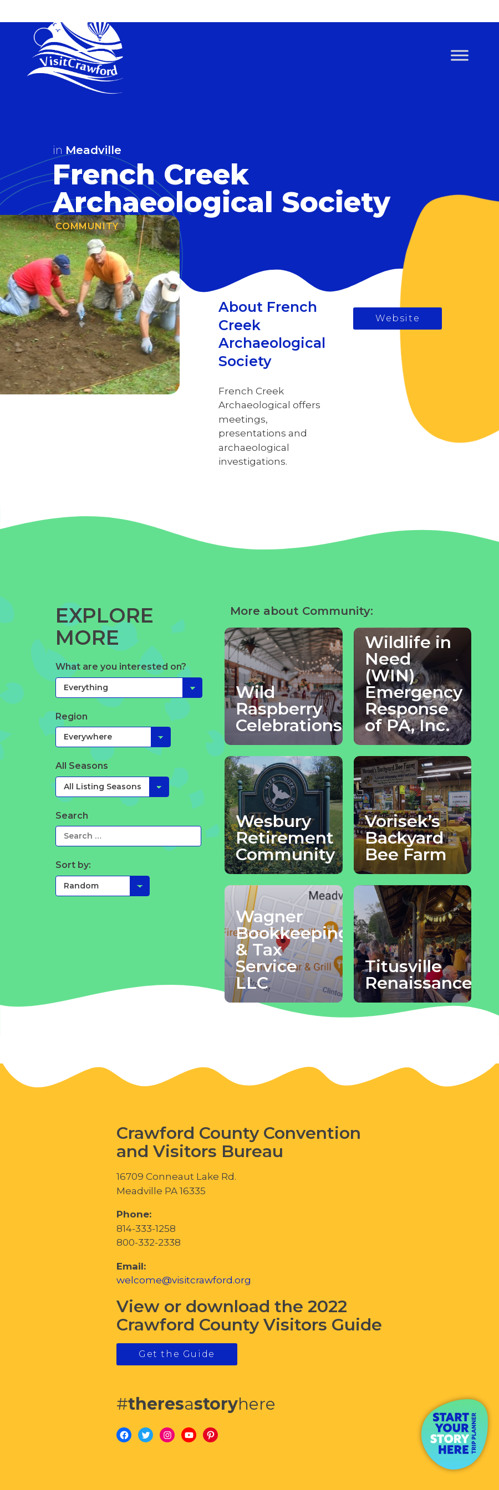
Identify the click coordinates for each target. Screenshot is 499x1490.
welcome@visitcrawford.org (183, 1280)
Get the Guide (177, 1354)
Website (397, 318)
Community (87, 226)
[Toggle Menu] (460, 55)
